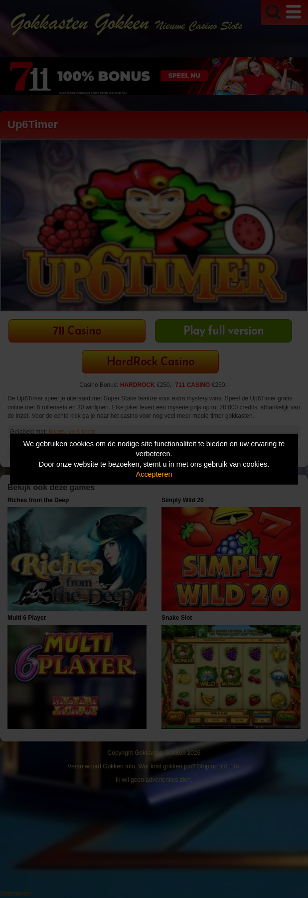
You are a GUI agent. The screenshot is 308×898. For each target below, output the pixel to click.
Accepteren (154, 474)
